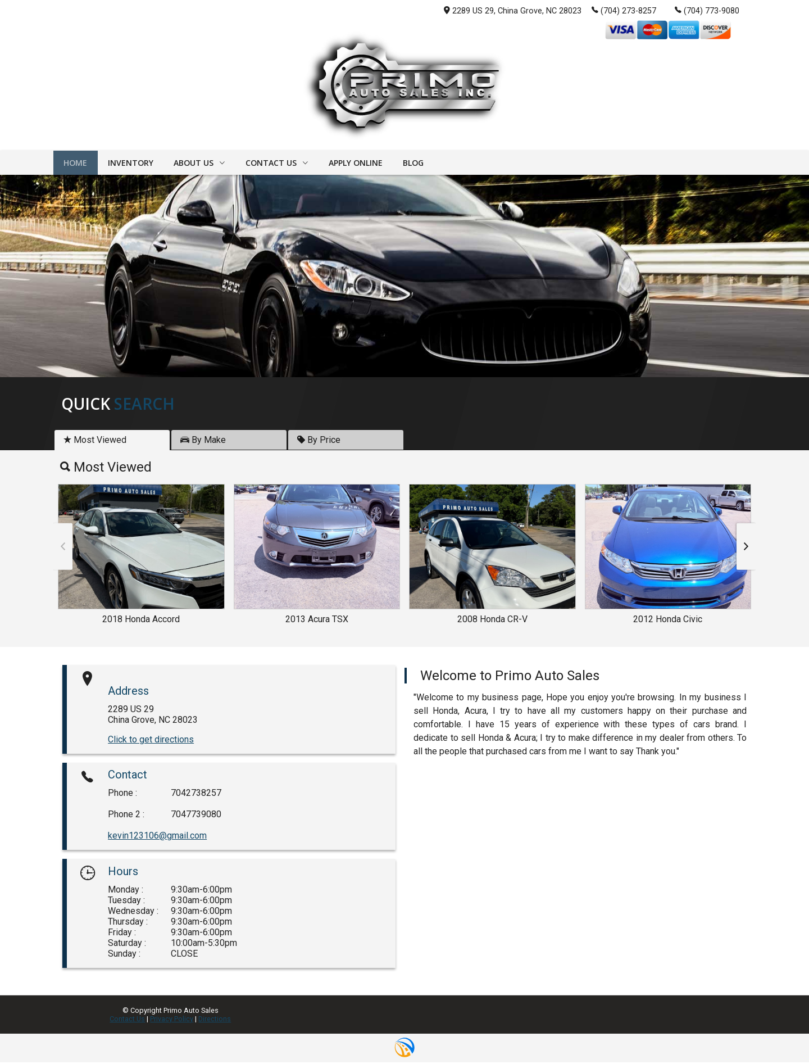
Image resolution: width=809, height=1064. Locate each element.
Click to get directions (151, 740)
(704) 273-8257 (624, 10)
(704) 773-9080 (707, 10)
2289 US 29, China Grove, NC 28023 (512, 11)
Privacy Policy (171, 1020)
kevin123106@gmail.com (157, 837)
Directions (214, 1020)
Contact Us (127, 1020)
